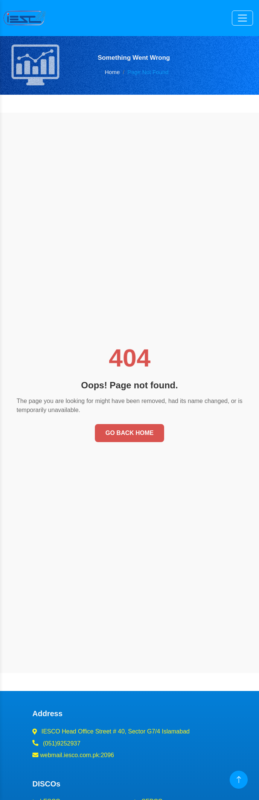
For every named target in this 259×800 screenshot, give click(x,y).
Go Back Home (129, 433)
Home (112, 72)
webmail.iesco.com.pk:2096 (73, 755)
